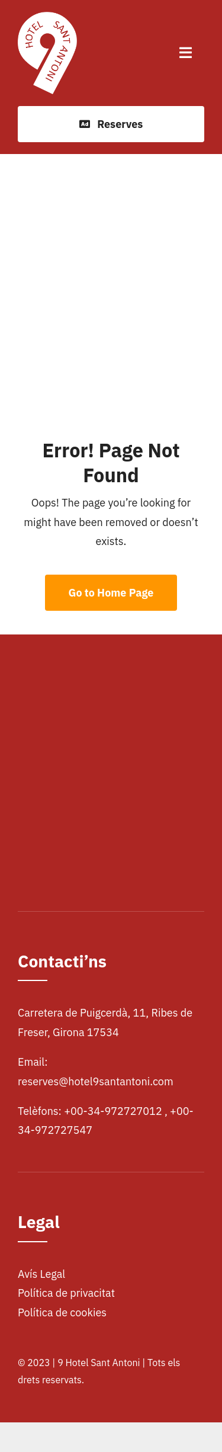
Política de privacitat (66, 1293)
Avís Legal (41, 1274)
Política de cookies (62, 1312)
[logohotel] (47, 17)
